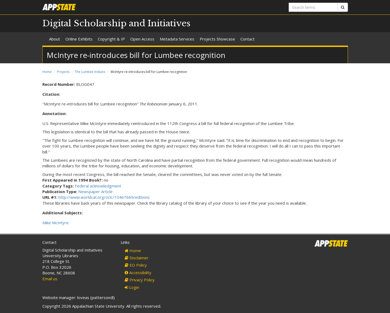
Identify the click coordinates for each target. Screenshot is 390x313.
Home (47, 71)
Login (132, 287)
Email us (49, 278)
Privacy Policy (140, 279)
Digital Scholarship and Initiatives (116, 23)
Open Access (142, 39)
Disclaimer (136, 257)
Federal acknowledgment (98, 186)
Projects (63, 71)
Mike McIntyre (55, 222)
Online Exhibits (78, 39)
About (54, 39)
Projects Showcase (217, 39)
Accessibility (138, 272)
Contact (247, 39)
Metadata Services (177, 39)
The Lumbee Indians (90, 71)
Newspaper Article (95, 191)
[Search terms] (313, 7)
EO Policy (136, 265)
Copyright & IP (111, 39)
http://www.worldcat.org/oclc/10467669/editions (104, 197)
